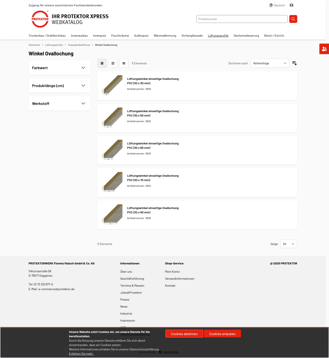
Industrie (126, 313)
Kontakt (170, 285)
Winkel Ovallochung (106, 44)
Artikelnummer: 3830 (139, 88)
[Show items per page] (288, 244)
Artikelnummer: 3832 (139, 121)
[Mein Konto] (292, 5)
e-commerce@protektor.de (57, 289)
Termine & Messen (132, 285)
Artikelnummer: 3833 (139, 153)
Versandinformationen (179, 278)
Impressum (127, 320)
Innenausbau (79, 35)
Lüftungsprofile (218, 35)
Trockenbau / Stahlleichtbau (47, 35)
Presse (124, 299)
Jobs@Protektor (131, 292)
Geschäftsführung (132, 278)
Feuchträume (120, 35)
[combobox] (242, 19)
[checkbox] (102, 63)
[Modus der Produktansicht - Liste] (113, 63)
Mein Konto (172, 271)
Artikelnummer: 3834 (139, 185)
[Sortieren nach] (270, 63)
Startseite (34, 44)
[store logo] (73, 19)
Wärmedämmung (165, 35)
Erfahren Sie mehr (81, 353)
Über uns (126, 271)
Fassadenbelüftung (79, 44)
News (124, 306)
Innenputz (99, 35)
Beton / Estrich (274, 35)
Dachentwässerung (246, 35)
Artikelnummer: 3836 (139, 217)
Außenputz (141, 35)
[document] (164, 343)
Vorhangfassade (192, 35)
